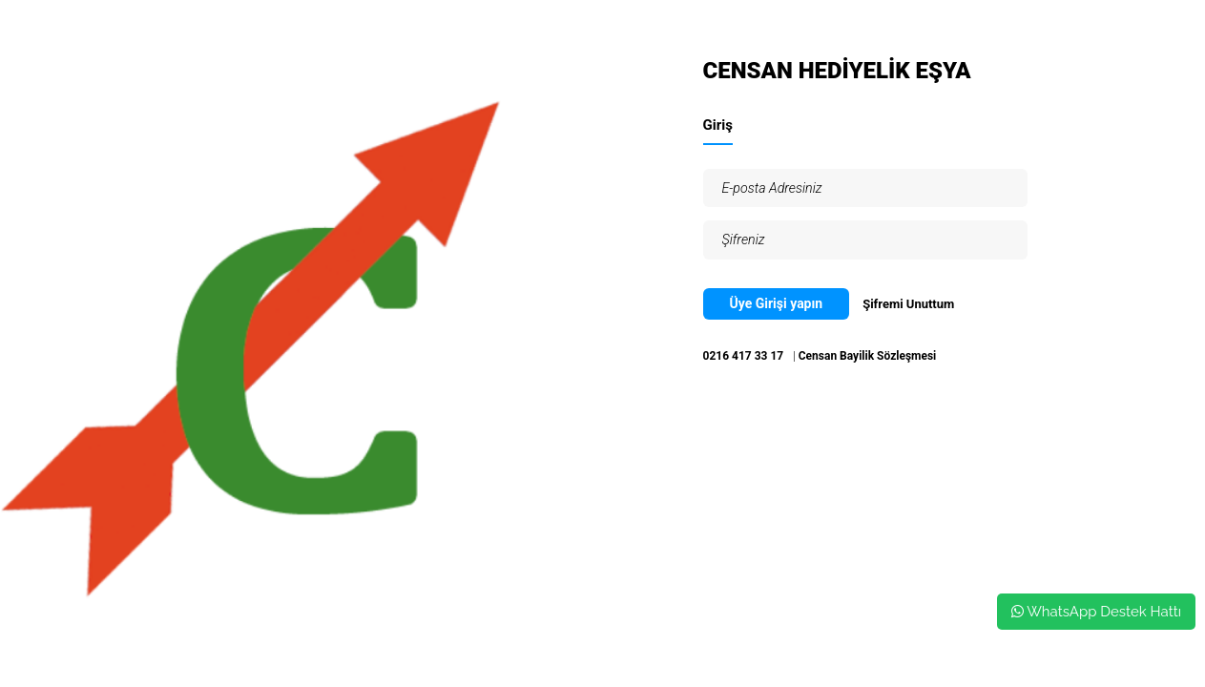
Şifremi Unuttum (908, 304)
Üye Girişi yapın (776, 303)
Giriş (718, 125)
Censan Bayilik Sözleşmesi (868, 356)
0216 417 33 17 (743, 356)
